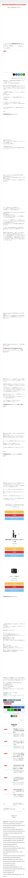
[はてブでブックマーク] (19, 74)
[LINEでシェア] (21, 74)
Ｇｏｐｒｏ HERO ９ (14, 576)
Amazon (14, 511)
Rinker (16, 543)
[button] (24, 74)
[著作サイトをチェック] (12, 716)
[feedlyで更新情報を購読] (14, 716)
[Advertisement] (14, 25)
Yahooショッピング (14, 518)
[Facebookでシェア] (16, 74)
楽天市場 (14, 515)
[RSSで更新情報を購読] (16, 716)
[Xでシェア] (14, 74)
